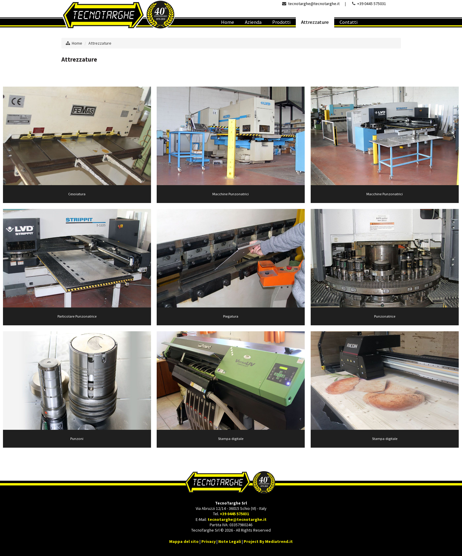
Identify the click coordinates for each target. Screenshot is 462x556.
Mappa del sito (184, 541)
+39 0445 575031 (371, 3)
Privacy (208, 541)
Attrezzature (99, 43)
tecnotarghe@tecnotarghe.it (314, 3)
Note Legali (229, 541)
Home (77, 43)
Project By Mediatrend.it (268, 541)
